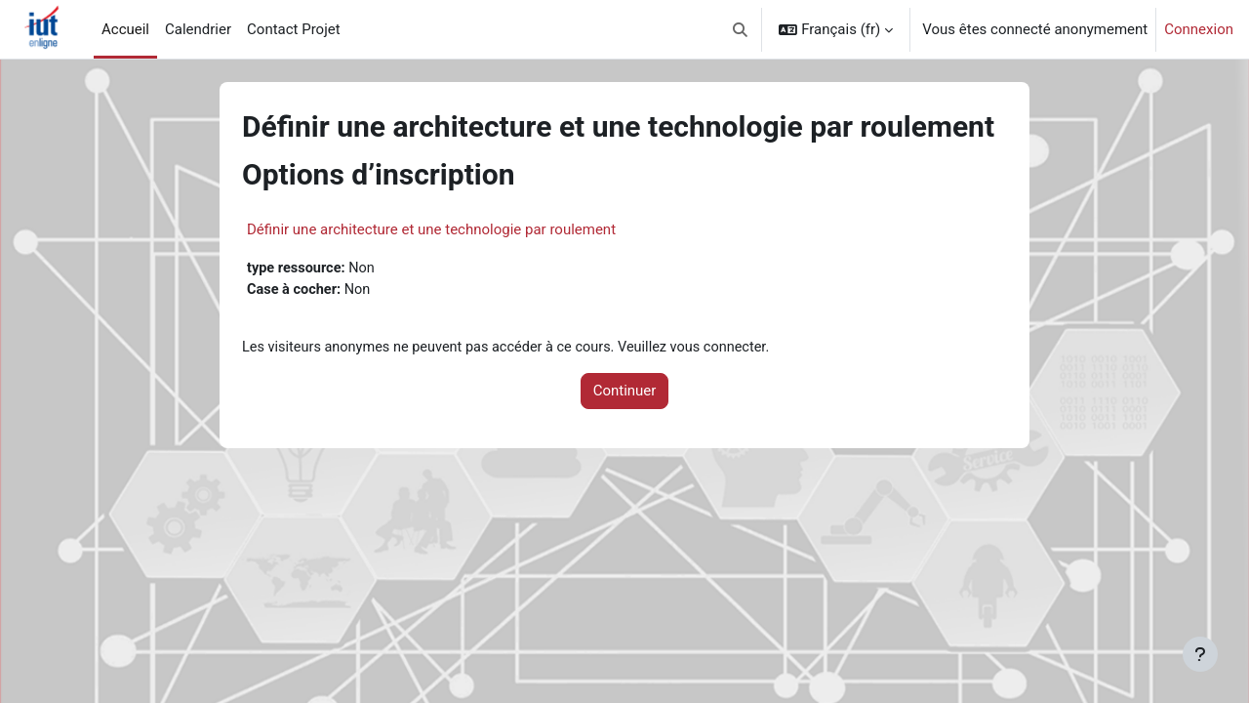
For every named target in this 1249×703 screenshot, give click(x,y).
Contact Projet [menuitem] (294, 29)
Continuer (625, 393)
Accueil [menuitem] (125, 29)
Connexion (1198, 29)
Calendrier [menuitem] (198, 29)
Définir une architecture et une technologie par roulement (431, 229)
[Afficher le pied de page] (1200, 654)
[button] (740, 29)
